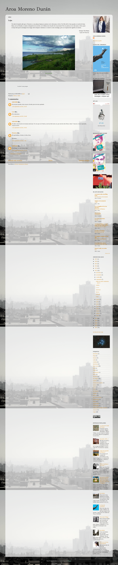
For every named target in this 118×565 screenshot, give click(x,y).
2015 (96, 263)
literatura (95, 376)
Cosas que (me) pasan (100, 243)
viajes (18, 95)
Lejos (97, 296)
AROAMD (14, 102)
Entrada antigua (84, 160)
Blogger (69, 561)
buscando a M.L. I (104, 439)
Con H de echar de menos (100, 226)
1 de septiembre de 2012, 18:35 (19, 106)
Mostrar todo (107, 253)
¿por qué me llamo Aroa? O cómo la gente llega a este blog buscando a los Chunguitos (104, 480)
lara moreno (96, 372)
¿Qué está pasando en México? (104, 451)
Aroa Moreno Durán (28, 9)
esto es (97, 292)
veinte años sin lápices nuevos (100, 407)
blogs (94, 355)
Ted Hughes (96, 405)
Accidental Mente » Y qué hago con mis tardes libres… (102, 224)
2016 (96, 261)
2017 (96, 259)
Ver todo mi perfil (97, 40)
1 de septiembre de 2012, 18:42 (19, 127)
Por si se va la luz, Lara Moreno (104, 542)
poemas (95, 393)
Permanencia (98, 214)
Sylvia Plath (96, 403)
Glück (94, 370)
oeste (94, 389)
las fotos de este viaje (98, 332)
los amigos (95, 378)
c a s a (97, 287)
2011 (96, 318)
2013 (96, 268)
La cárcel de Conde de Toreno (104, 426)
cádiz (94, 360)
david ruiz (95, 364)
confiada (98, 294)
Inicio (50, 160)
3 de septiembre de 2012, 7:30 (19, 140)
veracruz (95, 409)
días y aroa (95, 366)
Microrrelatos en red (99, 232)
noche (94, 387)
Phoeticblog (98, 213)
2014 (96, 266)
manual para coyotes (98, 382)
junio (97, 304)
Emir (94, 368)
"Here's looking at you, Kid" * (104, 464)
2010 (96, 320)
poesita (94, 395)
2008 (96, 325)
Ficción (96, 220)
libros (94, 374)
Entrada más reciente (15, 160)
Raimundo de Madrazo (100, 209)
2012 (96, 270)
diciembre (98, 272)
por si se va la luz (97, 397)
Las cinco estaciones (100, 218)
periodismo (95, 391)
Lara (13, 111)
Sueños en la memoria (100, 201)
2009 (96, 323)
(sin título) (102, 493)
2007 (96, 327)
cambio (97, 285)
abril (97, 308)
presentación (96, 399)
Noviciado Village (104, 517)
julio (97, 301)
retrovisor (98, 289)
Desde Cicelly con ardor (101, 248)
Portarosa (14, 133)
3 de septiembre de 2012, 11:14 (19, 150)
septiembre (99, 279)
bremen (95, 357)
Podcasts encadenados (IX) (101, 244)
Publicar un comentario (15, 153)
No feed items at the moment (101, 196)
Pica (96, 249)
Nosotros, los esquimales (100, 239)
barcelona (95, 353)
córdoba (95, 362)
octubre (98, 277)
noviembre (99, 275)
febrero (98, 313)
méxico (15, 95)
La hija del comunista (102, 505)
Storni (94, 401)
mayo (97, 306)
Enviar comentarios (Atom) (21, 164)
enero (97, 315)
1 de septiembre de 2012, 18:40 (19, 116)
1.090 (96, 202)
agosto (98, 299)
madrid (94, 380)
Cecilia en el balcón (99, 230)
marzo (98, 311)
